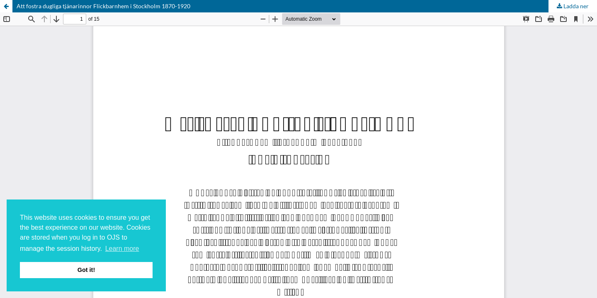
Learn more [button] (122, 248)
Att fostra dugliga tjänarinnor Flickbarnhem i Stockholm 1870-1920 (103, 6)
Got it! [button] (86, 270)
